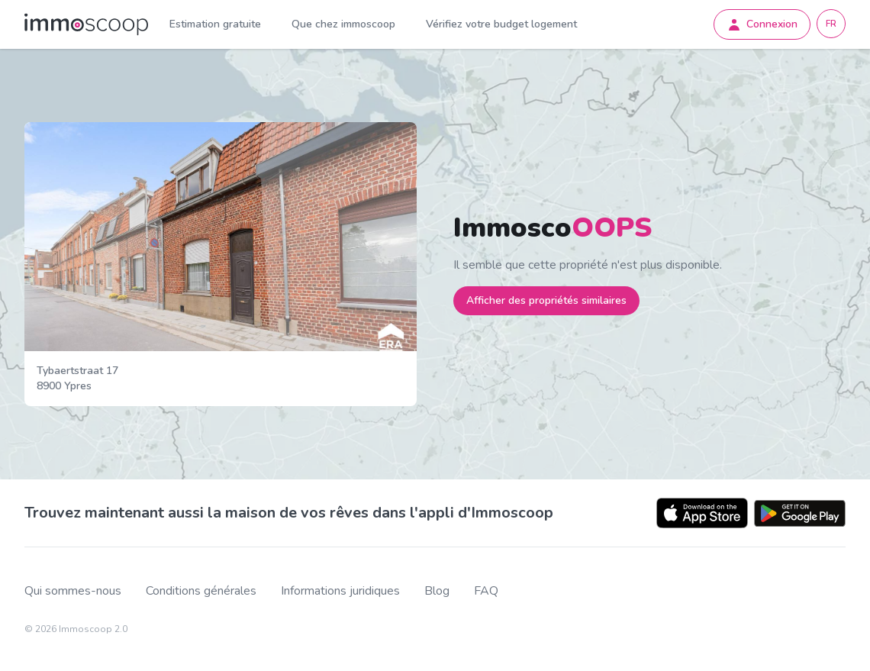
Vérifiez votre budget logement (501, 24)
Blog (437, 591)
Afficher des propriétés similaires (546, 300)
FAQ (486, 591)
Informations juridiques (340, 591)
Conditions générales (201, 591)
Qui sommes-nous (72, 591)
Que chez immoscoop (343, 24)
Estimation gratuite (215, 24)
